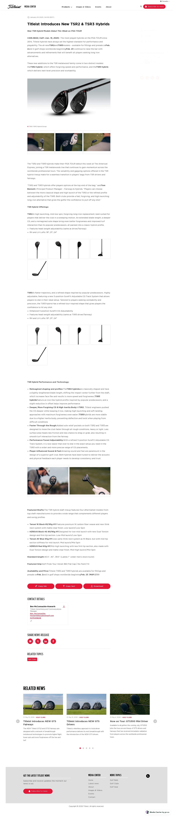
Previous (18, 723)
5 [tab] (93, 750)
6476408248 (35, 618)
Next (155, 723)
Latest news (93, 784)
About (108, 7)
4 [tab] (89, 750)
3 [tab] (86, 750)
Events (98, 7)
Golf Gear (114, 787)
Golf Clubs (32, 659)
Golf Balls (114, 780)
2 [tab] (83, 750)
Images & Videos (83, 7)
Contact (91, 797)
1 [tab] (80, 750)
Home (90, 780)
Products (66, 7)
